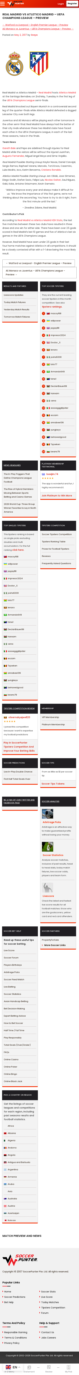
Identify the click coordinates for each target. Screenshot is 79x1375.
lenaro (50, 349)
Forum (45, 1313)
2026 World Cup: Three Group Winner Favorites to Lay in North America (20, 508)
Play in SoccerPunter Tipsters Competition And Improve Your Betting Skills (19, 746)
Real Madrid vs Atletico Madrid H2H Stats (40, 220)
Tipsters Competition (53, 1307)
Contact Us (47, 1332)
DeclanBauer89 (54, 386)
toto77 (49, 364)
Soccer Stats (48, 1291)
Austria (9, 1205)
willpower (51, 320)
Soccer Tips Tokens (53, 783)
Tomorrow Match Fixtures (17, 316)
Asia (8, 1191)
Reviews (46, 556)
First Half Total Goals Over (17, 778)
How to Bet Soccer (13, 1023)
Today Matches (50, 1302)
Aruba (9, 1184)
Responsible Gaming (15, 1332)
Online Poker (10, 1066)
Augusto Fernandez (13, 156)
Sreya (34, 35)
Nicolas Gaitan (53, 179)
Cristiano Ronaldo (51, 169)
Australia (10, 1198)
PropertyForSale (50, 939)
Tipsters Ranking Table (53, 541)
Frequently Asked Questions (56, 563)
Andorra (10, 1147)
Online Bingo (10, 1074)
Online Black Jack (13, 1081)
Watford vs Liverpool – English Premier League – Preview (35, 25)
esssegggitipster (55, 408)
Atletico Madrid (67, 92)
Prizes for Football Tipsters (55, 548)
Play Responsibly (12, 1037)
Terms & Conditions (15, 1337)
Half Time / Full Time (14, 1030)
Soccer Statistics (12, 994)
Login (61, 3)
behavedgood (54, 437)
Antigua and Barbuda (17, 1162)
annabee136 (53, 422)
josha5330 (52, 357)
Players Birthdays (13, 964)
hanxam (50, 393)
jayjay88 (50, 328)
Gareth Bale (9, 148)
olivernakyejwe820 (17, 717)
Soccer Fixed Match (14, 979)
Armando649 (53, 371)
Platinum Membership (53, 724)
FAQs (6, 1052)
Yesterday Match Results (16, 309)
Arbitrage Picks (12, 972)
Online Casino (11, 1059)
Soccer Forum (11, 957)
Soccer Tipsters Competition (57, 534)
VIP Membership (50, 717)
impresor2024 (54, 335)
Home (7, 1291)
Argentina (11, 1169)
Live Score (9, 950)
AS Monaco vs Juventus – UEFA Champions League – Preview (38, 28)
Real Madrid (45, 92)
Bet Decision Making (14, 1008)
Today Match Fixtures (15, 302)
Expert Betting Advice (15, 1015)
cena (49, 400)
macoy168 (51, 313)
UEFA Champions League (21, 100)
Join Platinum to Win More (57, 495)
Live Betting (9, 986)
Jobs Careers (48, 1337)
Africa (9, 1125)
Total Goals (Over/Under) (17, 1044)
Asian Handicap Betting (16, 1001)
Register (72, 3)
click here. (18, 550)
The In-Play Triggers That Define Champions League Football (18, 477)
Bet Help (9, 1302)
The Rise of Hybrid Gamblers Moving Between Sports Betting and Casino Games (18, 493)
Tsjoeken (51, 444)
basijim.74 (50, 474)
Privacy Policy (12, 1343)
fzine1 (49, 379)
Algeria (9, 1140)
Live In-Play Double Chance (18, 771)
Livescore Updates (13, 295)
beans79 (51, 451)
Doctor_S (51, 342)
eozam (50, 415)
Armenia (10, 1176)
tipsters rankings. (52, 306)
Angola (9, 1155)
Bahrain (10, 1220)
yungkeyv (51, 429)
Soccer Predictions (14, 1297)
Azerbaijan (11, 1213)
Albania (10, 1133)
